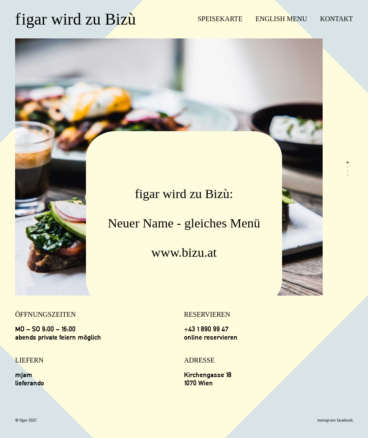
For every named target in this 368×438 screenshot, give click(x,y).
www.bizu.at (183, 252)
